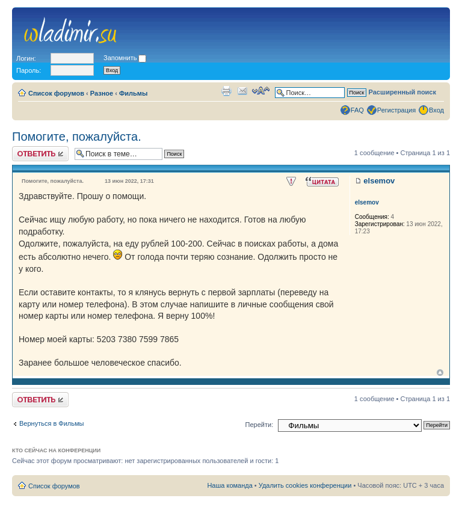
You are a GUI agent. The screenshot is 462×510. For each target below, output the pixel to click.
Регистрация (396, 110)
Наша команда (229, 485)
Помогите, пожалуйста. (76, 136)
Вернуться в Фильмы (51, 423)
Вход (436, 110)
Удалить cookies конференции (305, 485)
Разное (101, 93)
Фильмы (133, 93)
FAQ (357, 110)
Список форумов (56, 93)
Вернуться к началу (440, 372)
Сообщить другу (242, 90)
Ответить (40, 153)
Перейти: (259, 424)
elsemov (379, 180)
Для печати (226, 90)
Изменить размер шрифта (261, 90)
